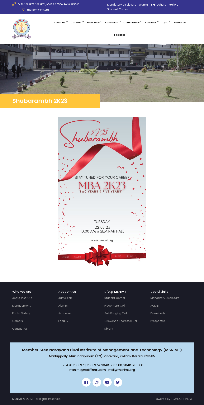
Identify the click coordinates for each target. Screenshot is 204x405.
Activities (150, 22)
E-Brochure (158, 5)
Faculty (63, 321)
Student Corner (117, 9)
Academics (67, 292)
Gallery (173, 5)
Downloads (157, 313)
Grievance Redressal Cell (120, 321)
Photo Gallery (21, 313)
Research (180, 22)
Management (21, 306)
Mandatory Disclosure (121, 5)
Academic (65, 313)
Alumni (143, 5)
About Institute (22, 298)
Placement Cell (114, 306)
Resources (93, 22)
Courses (76, 22)
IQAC (165, 22)
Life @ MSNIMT (115, 292)
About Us (59, 22)
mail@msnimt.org (35, 9)
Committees (131, 22)
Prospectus (157, 321)
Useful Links (159, 292)
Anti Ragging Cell (115, 313)
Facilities (119, 35)
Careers (17, 321)
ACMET (155, 306)
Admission (111, 22)
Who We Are (21, 292)
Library (108, 329)
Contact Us (19, 329)
